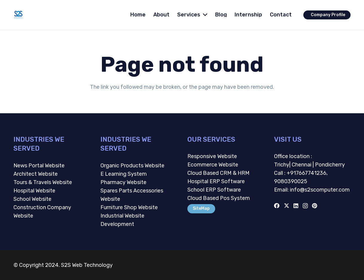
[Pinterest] (314, 205)
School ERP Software (214, 189)
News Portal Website (39, 165)
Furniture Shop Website (129, 207)
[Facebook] (276, 205)
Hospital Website (34, 190)
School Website (32, 199)
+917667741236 (306, 173)
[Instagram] (305, 206)
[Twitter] (286, 205)
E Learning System (123, 174)
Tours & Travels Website (42, 182)
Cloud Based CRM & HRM (218, 173)
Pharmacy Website (123, 182)
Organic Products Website (132, 165)
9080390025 (290, 181)
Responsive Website (212, 156)
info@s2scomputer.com (319, 189)
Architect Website (35, 174)
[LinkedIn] (295, 205)
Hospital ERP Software (216, 181)
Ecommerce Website (212, 164)
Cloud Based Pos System (218, 198)
